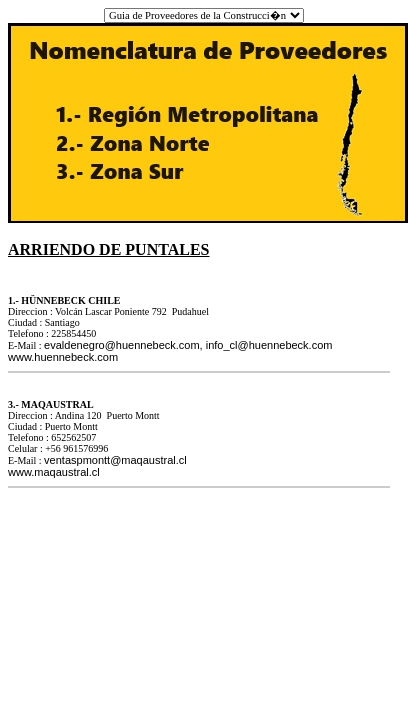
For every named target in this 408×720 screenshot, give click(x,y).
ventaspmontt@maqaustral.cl (115, 460)
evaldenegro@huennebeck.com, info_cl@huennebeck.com (188, 345)
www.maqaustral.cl (54, 472)
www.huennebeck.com (63, 357)
